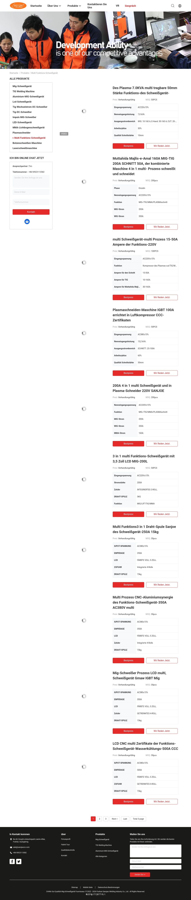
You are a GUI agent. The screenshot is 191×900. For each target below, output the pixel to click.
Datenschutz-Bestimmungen (109, 887)
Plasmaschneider (21, 132)
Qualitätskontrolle (68, 850)
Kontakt (31, 212)
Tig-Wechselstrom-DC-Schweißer (30, 107)
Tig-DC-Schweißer (22, 112)
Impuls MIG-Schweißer (24, 117)
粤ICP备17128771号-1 (95, 894)
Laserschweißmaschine (25, 148)
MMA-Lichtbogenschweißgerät (29, 127)
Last (125, 819)
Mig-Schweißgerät (22, 86)
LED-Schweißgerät (22, 122)
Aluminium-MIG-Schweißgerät (28, 96)
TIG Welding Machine (24, 91)
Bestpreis (128, 146)
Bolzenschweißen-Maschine (27, 143)
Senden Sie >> (140, 875)
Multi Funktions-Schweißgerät (29, 138)
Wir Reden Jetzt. (162, 146)
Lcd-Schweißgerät (22, 101)
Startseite (14, 73)
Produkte (25, 73)
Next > (115, 819)
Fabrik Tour (65, 845)
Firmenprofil (65, 839)
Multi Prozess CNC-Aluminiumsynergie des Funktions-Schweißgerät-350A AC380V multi (143, 602)
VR (117, 5)
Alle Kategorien (101, 856)
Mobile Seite (88, 887)
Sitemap (74, 887)
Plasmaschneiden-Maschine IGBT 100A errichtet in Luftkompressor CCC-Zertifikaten (143, 315)
